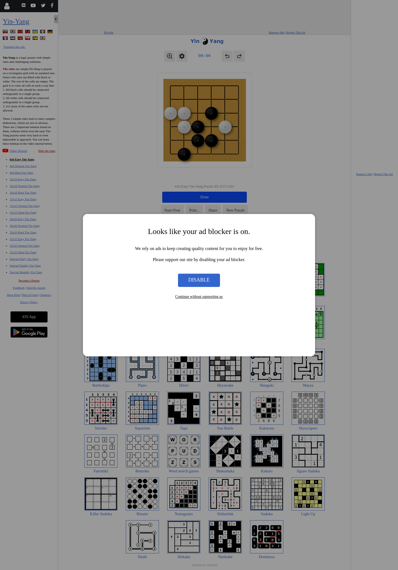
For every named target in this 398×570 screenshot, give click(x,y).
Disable (199, 280)
